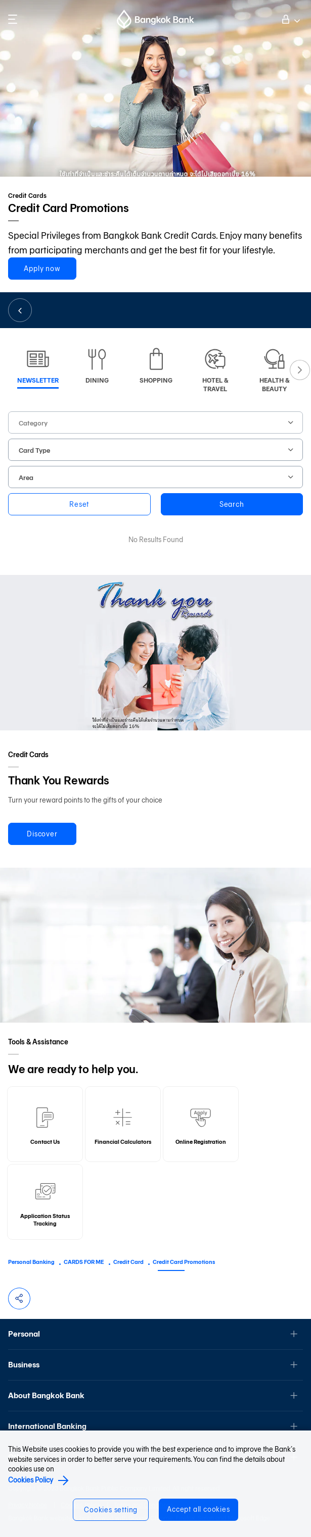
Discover (42, 834)
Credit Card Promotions (184, 1261)
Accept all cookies (198, 1509)
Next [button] (300, 370)
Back (20, 310)
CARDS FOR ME (84, 1261)
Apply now (42, 268)
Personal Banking (31, 1261)
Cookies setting (111, 1510)
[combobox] (155, 422)
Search (231, 504)
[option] (38, 366)
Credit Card (128, 1261)
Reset (79, 504)
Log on (290, 18)
